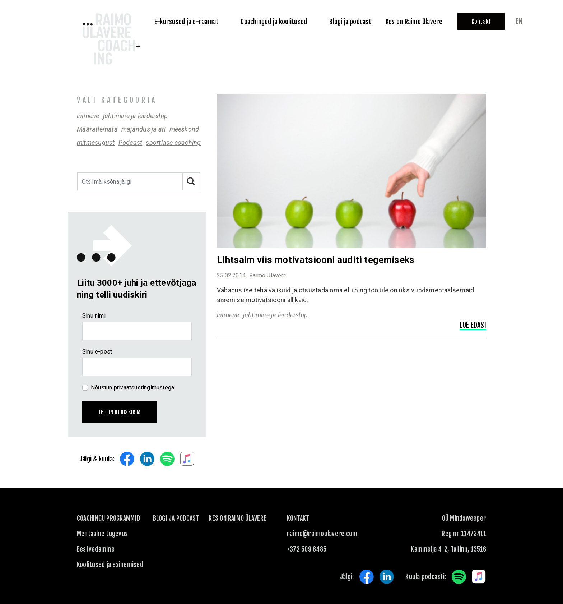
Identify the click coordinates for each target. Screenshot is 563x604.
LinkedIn (147, 459)
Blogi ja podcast (176, 518)
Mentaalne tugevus (102, 534)
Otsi (191, 181)
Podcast (130, 142)
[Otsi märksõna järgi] (130, 181)
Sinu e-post (97, 351)
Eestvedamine (96, 549)
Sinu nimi (94, 315)
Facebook (127, 459)
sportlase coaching (173, 142)
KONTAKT (298, 518)
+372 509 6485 (306, 549)
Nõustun (132, 387)
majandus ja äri (143, 129)
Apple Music (187, 459)
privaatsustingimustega (144, 387)
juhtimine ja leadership (135, 116)
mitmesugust (96, 142)
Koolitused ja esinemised (110, 564)
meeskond (184, 129)
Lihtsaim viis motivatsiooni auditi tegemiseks (316, 259)
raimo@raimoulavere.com (322, 534)
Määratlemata (97, 129)
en (519, 21)
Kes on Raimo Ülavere (237, 518)
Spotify (167, 459)
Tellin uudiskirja (119, 412)
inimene (88, 116)
